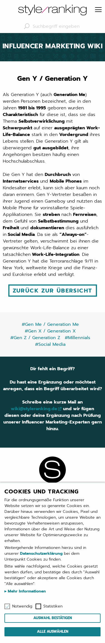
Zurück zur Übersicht (52, 290)
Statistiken (52, 606)
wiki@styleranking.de (34, 408)
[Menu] (98, 10)
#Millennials (77, 337)
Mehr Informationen (26, 591)
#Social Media (50, 344)
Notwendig (22, 606)
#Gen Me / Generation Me (50, 324)
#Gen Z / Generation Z (35, 337)
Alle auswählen (52, 631)
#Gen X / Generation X (50, 331)
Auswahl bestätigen (52, 618)
